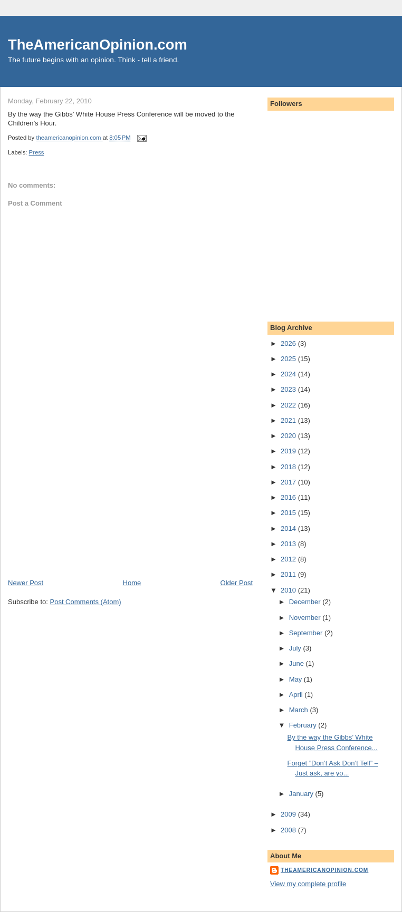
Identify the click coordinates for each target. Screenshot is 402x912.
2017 (289, 482)
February (304, 725)
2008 (289, 830)
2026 (289, 343)
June (297, 663)
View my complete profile (308, 884)
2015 (289, 513)
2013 (289, 544)
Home (132, 583)
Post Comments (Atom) (85, 602)
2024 (289, 374)
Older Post (237, 583)
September (306, 633)
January (302, 794)
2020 (289, 436)
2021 (289, 420)
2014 (289, 528)
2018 (289, 467)
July (296, 648)
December (306, 602)
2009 (289, 814)
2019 (289, 451)
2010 (289, 590)
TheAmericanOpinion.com (97, 44)
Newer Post (25, 583)
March (299, 710)
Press (36, 152)
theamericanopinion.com (324, 870)
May (296, 679)
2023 (289, 389)
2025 (289, 359)
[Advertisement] (87, 504)
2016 (289, 497)
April (297, 694)
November (306, 618)
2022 (289, 405)
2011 (289, 574)
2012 (289, 559)
